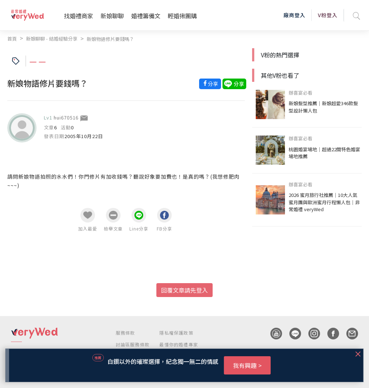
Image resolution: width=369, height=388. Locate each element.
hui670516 (66, 117)
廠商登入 (294, 15)
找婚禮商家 (78, 15)
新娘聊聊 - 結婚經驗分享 (51, 38)
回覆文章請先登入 (184, 290)
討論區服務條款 (132, 344)
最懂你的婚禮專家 (178, 344)
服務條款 (125, 333)
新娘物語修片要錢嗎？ (110, 38)
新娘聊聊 (112, 15)
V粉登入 (328, 15)
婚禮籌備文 (145, 15)
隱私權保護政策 (176, 333)
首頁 (12, 38)
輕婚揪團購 (182, 15)
